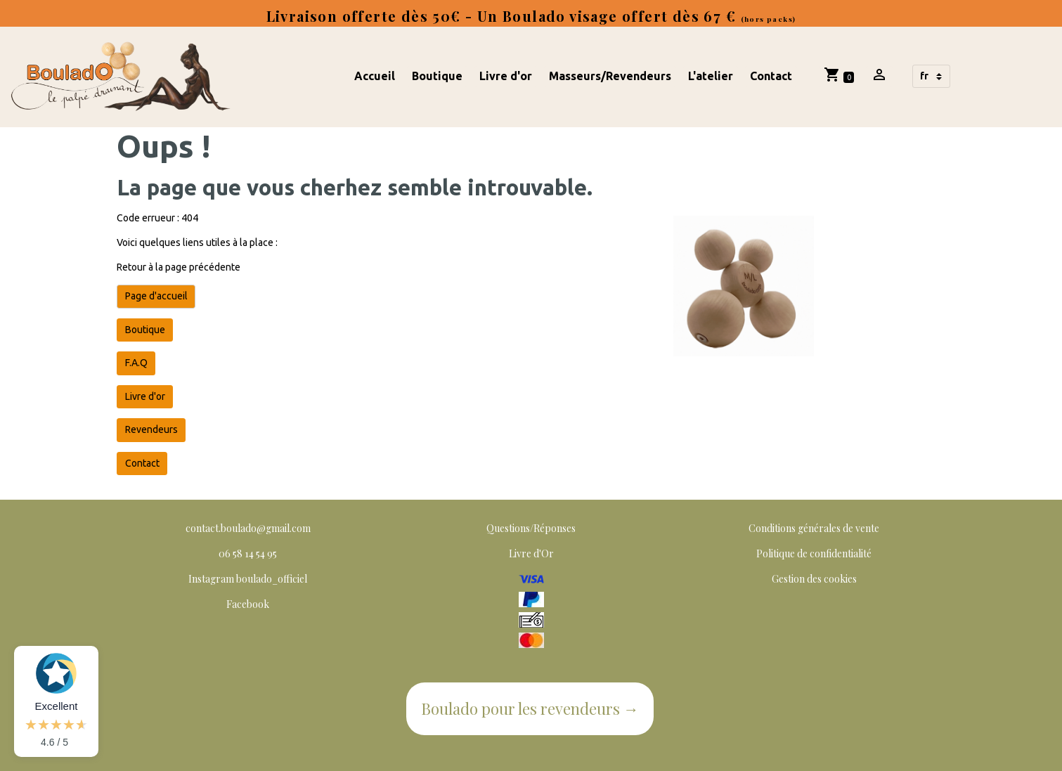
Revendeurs (151, 429)
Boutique (437, 76)
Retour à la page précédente (178, 267)
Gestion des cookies (814, 578)
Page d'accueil (156, 296)
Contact (771, 76)
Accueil (374, 76)
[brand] (122, 76)
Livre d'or (505, 76)
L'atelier (710, 76)
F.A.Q (136, 362)
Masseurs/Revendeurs (610, 76)
